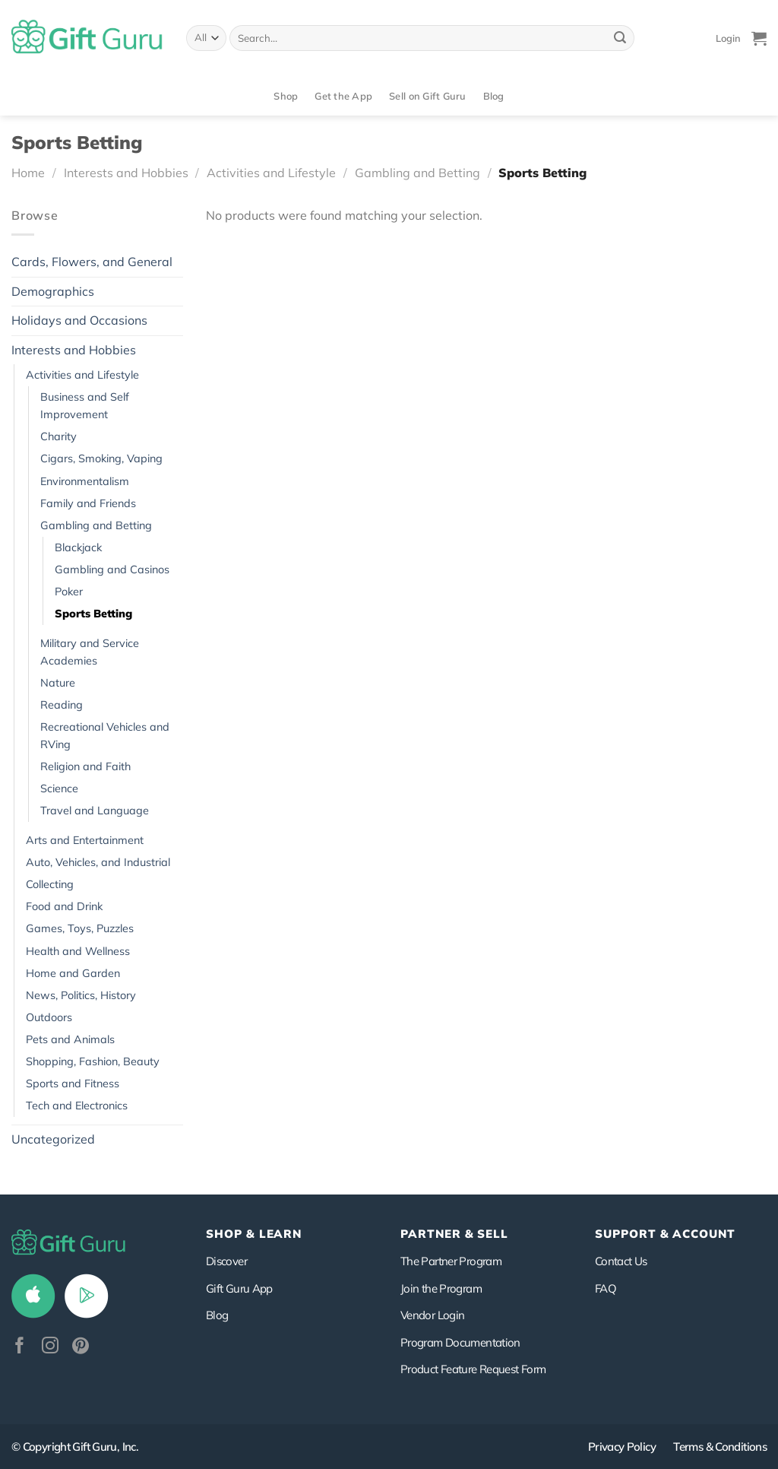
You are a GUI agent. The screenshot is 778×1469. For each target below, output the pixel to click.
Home (28, 172)
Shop (286, 96)
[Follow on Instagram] (50, 1346)
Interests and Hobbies (126, 172)
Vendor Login (432, 1315)
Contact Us (621, 1261)
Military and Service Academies (89, 652)
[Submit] (620, 38)
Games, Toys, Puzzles (80, 928)
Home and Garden (73, 973)
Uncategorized (53, 1139)
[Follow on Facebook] (19, 1346)
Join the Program (441, 1288)
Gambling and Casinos (112, 569)
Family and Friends (88, 503)
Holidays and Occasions (79, 320)
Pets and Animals (70, 1039)
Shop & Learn (254, 1233)
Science (59, 788)
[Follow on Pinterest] (80, 1346)
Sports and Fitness (72, 1083)
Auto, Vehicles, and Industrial (98, 862)
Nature (57, 683)
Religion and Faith (85, 766)
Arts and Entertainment (85, 840)
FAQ (605, 1288)
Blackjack (78, 547)
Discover (226, 1261)
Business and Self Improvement (84, 405)
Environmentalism (84, 481)
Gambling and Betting (417, 172)
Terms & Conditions (720, 1446)
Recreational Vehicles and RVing (104, 735)
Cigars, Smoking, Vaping (101, 458)
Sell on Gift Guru (427, 96)
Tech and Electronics (77, 1105)
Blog (493, 96)
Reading (61, 705)
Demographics (52, 291)
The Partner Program (450, 1261)
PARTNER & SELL (454, 1233)
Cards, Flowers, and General (91, 261)
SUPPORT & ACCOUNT (665, 1233)
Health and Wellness (78, 951)
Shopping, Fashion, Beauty (93, 1061)
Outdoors (49, 1017)
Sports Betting (93, 613)
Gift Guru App (239, 1288)
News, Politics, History (81, 995)
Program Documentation (460, 1342)
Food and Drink (64, 906)
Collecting (50, 884)
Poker (69, 591)
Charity (58, 436)
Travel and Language (94, 810)
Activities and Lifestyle (271, 172)
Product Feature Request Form (473, 1369)
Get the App (343, 96)
